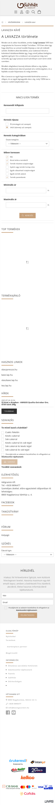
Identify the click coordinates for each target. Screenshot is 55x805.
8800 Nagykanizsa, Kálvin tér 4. (22, 700)
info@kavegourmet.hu (18, 708)
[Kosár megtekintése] (39, 12)
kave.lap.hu (7, 374)
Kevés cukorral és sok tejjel (18, 443)
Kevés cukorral (12, 436)
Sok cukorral (11, 439)
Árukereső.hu (18, 764)
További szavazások (11, 467)
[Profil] (22, 12)
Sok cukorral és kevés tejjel (18, 446)
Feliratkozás (27, 615)
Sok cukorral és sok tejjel (17, 450)
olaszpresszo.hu (9, 369)
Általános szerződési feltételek (23, 666)
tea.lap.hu (6, 385)
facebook (8, 712)
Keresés (29, 215)
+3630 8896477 (14, 704)
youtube (13, 712)
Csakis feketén (12, 432)
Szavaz (11, 462)
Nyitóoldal (11, 636)
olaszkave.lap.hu (9, 380)
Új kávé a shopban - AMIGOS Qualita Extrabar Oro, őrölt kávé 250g (25, 403)
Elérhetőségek (15, 681)
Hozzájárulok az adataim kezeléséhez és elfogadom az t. (25, 455)
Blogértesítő (11, 653)
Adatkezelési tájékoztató (20, 670)
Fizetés (11, 673)
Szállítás (12, 677)
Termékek (10, 640)
